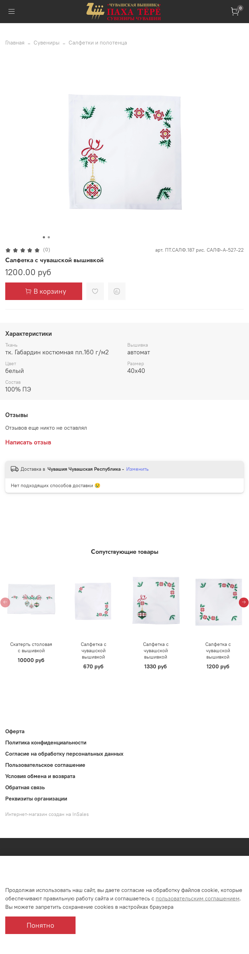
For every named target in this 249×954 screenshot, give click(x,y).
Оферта (14, 731)
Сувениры (46, 42)
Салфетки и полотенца (98, 42)
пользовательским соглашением (198, 898)
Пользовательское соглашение (45, 764)
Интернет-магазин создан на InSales (47, 814)
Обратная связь (25, 787)
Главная (14, 42)
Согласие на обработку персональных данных (64, 753)
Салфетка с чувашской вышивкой (93, 650)
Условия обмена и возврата (40, 775)
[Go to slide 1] (44, 237)
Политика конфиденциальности (45, 742)
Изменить (137, 469)
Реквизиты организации (36, 798)
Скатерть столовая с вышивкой (31, 647)
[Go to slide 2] (49, 237)
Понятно (40, 925)
